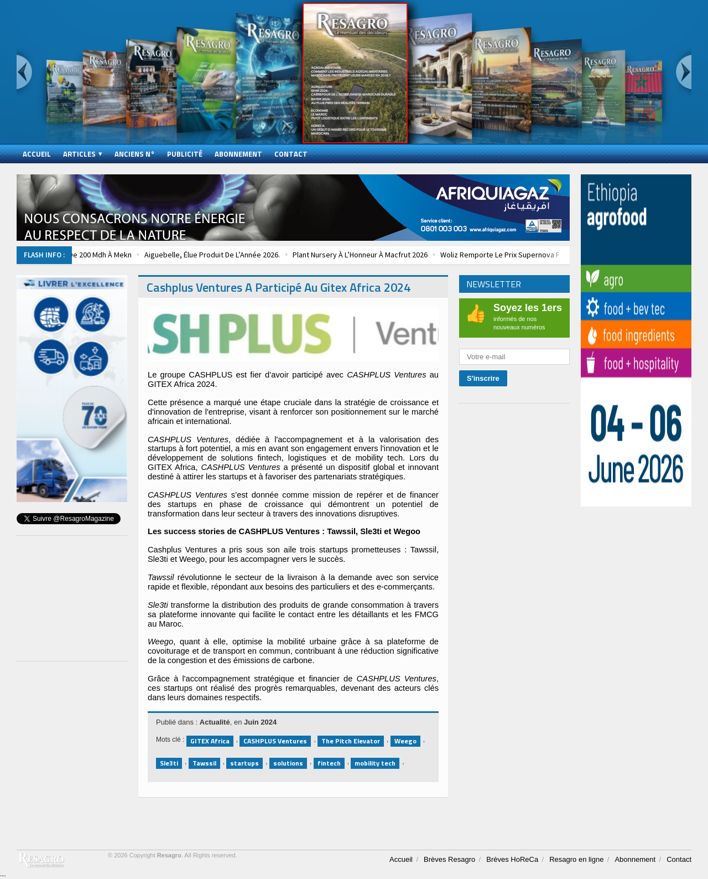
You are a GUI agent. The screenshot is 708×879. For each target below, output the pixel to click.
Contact (291, 153)
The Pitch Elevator (350, 741)
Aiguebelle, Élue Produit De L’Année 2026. (230, 255)
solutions (288, 763)
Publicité (184, 153)
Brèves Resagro (449, 859)
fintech (329, 763)
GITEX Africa (210, 741)
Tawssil (204, 763)
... (3, 874)
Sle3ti (169, 763)
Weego (405, 741)
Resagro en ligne (576, 859)
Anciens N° (134, 153)
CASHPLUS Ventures (275, 741)
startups (244, 763)
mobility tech (375, 763)
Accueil (37, 153)
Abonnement (238, 153)
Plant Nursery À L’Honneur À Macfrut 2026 (377, 255)
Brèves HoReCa (512, 859)
